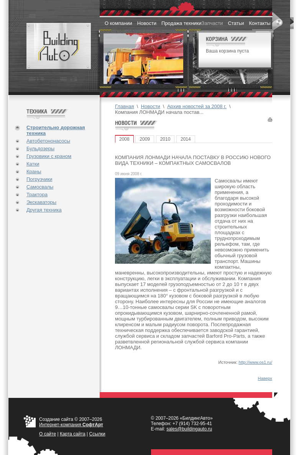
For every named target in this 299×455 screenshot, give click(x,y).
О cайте (47, 434)
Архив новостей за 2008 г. (197, 106)
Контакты (260, 23)
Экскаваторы (41, 202)
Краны (33, 171)
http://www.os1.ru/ (255, 362)
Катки (32, 164)
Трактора (37, 194)
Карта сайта (72, 434)
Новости (146, 23)
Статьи (236, 23)
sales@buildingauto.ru (189, 429)
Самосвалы (39, 187)
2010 (165, 139)
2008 (124, 139)
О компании (118, 23)
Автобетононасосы (48, 141)
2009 (145, 139)
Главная (124, 106)
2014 (186, 139)
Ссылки (97, 434)
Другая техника (44, 210)
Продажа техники (181, 23)
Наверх (265, 378)
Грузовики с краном (48, 156)
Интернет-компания (71, 424)
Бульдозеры (40, 148)
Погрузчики (39, 179)
